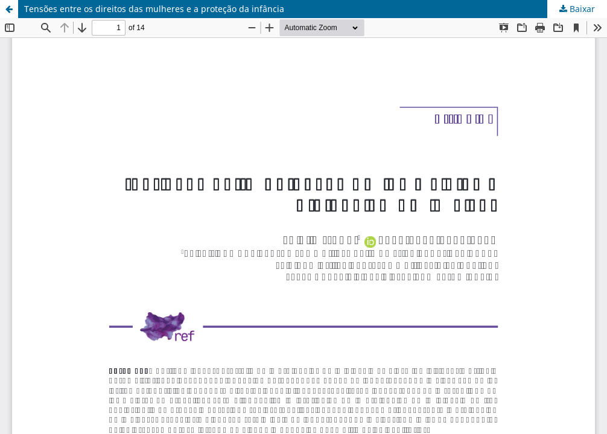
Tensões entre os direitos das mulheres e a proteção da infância (154, 8)
